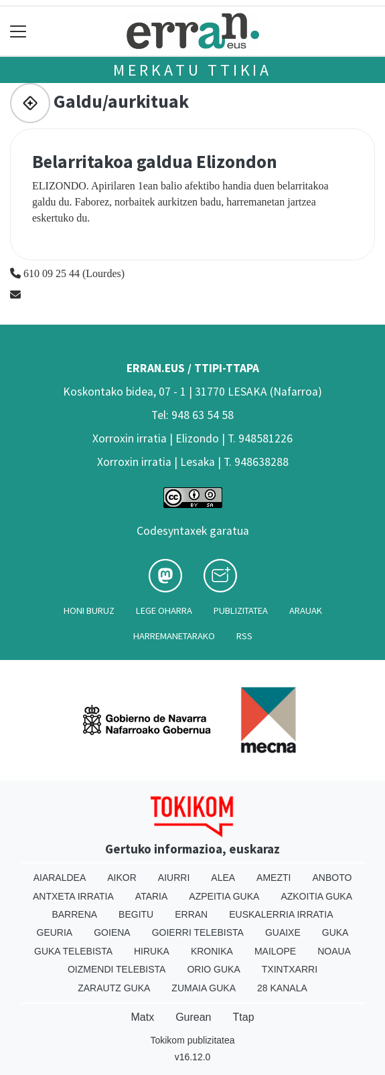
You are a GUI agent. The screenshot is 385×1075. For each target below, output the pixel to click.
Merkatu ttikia (192, 70)
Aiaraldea (59, 877)
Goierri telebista (198, 932)
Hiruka (151, 951)
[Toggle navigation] (18, 31)
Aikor (122, 877)
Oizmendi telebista (117, 969)
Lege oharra (164, 610)
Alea (223, 877)
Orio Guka (213, 969)
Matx (142, 1017)
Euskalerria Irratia (281, 914)
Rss (244, 636)
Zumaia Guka (203, 988)
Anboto (332, 877)
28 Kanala (282, 988)
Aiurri (173, 877)
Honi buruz (89, 610)
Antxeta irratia (73, 896)
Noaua (334, 951)
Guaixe (283, 932)
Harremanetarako (174, 636)
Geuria (55, 932)
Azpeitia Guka (224, 896)
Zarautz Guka (114, 988)
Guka (335, 932)
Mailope (275, 951)
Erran (191, 914)
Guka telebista (73, 951)
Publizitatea (241, 610)
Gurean (193, 1017)
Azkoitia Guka (316, 896)
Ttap (243, 1017)
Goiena (112, 932)
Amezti (273, 877)
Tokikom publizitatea (192, 1040)
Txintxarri (289, 969)
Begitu (136, 914)
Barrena (74, 914)
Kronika (212, 951)
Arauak (305, 610)
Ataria (151, 896)
